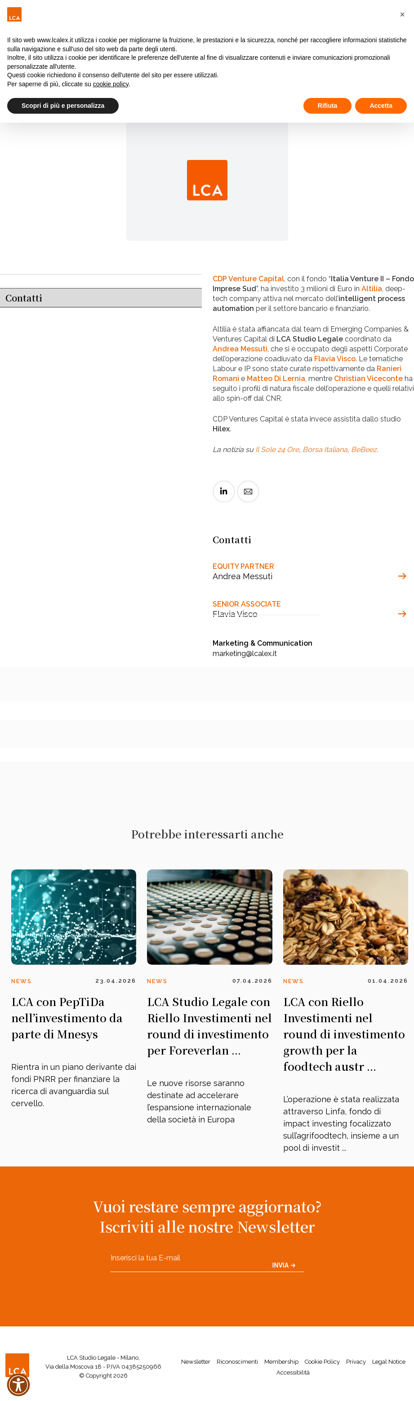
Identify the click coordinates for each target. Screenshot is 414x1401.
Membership (281, 1361)
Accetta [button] (380, 105)
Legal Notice (388, 1361)
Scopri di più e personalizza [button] (63, 105)
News (21, 981)
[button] (402, 14)
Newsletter (195, 1361)
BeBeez (364, 449)
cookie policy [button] (111, 84)
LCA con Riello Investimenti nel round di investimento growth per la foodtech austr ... (344, 1033)
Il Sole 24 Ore (277, 449)
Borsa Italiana (325, 449)
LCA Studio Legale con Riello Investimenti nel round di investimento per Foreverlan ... (209, 1025)
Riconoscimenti (237, 1361)
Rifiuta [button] (328, 105)
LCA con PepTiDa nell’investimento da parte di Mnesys (67, 1017)
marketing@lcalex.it (245, 653)
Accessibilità (293, 1372)
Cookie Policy (322, 1361)
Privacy (356, 1361)
